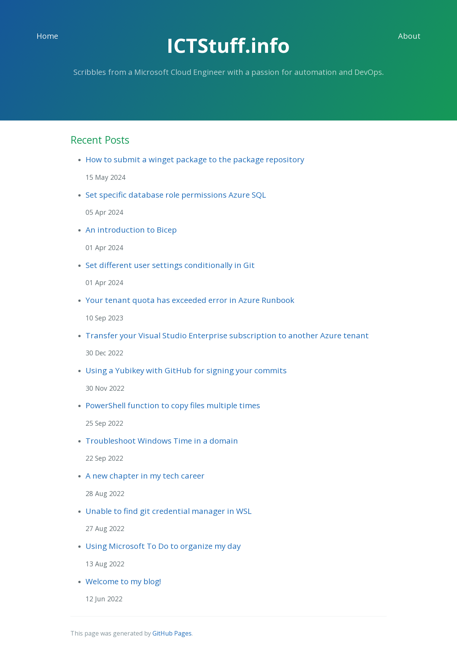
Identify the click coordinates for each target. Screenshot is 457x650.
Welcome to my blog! (123, 581)
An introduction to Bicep (131, 229)
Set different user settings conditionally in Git (170, 265)
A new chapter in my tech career (145, 475)
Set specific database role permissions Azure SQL (176, 194)
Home (47, 36)
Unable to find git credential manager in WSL (169, 511)
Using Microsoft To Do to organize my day (163, 546)
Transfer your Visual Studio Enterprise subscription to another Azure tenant (227, 335)
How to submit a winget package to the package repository (195, 159)
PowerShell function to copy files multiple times (173, 405)
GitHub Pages (172, 633)
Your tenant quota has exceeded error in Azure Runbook (190, 300)
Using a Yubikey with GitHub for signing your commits (186, 370)
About (409, 36)
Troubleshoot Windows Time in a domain (162, 440)
